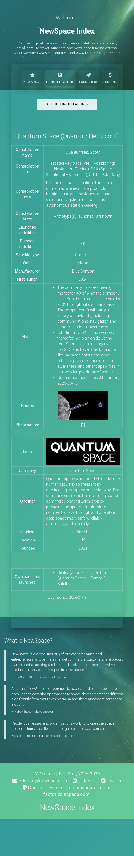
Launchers (88, 77)
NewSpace (32, 77)
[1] (83, 425)
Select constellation (67, 104)
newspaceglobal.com (53, 677)
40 (83, 244)
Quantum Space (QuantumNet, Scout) (67, 136)
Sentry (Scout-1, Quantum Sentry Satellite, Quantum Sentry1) (82, 578)
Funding (110, 77)
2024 (82, 279)
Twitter (111, 780)
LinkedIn (84, 780)
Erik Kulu (67, 774)
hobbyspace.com (44, 712)
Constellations (60, 77)
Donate (33, 787)
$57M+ (83, 532)
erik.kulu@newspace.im (39, 780)
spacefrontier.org (62, 736)
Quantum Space (83, 470)
